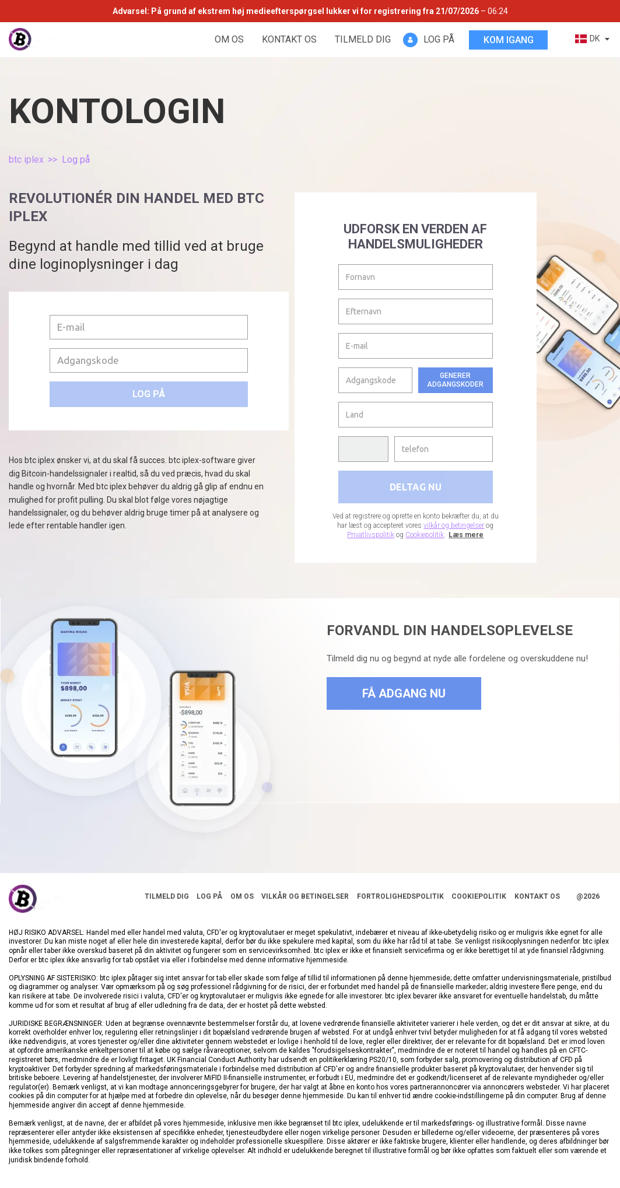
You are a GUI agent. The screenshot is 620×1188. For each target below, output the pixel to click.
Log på (148, 393)
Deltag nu (416, 487)
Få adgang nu (404, 693)
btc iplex (26, 159)
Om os (229, 39)
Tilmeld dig (363, 39)
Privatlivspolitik (370, 535)
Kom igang (509, 39)
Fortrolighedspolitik (400, 896)
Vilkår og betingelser (305, 896)
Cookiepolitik (424, 535)
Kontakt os (289, 39)
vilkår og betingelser (453, 525)
